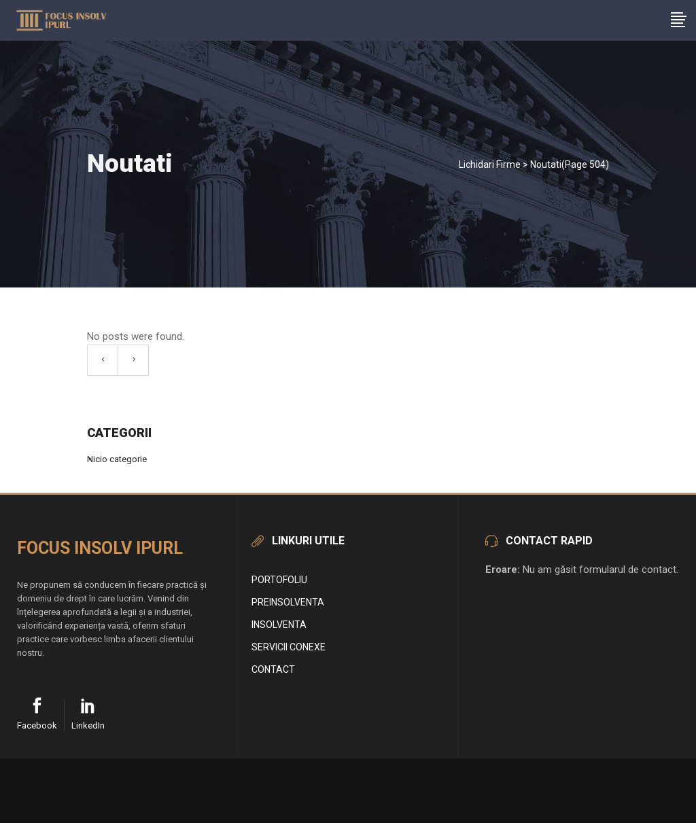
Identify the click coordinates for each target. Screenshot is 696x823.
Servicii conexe (288, 647)
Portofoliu (279, 579)
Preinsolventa (287, 602)
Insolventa (279, 624)
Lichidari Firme (490, 164)
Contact (273, 669)
